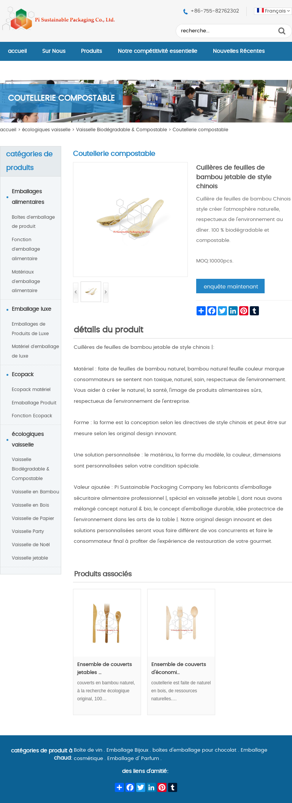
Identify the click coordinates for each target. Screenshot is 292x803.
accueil (17, 51)
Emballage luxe (31, 309)
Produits (91, 51)
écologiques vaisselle (46, 129)
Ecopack (22, 374)
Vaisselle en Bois (30, 505)
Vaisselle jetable (30, 558)
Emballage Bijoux (127, 750)
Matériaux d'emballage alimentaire (26, 281)
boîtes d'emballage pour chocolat (194, 750)
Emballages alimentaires (28, 197)
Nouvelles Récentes (239, 51)
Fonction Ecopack (32, 415)
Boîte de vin (88, 750)
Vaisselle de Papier (33, 518)
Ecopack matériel (31, 389)
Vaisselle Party (28, 531)
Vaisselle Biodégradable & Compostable (121, 129)
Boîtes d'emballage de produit (33, 222)
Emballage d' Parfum (133, 758)
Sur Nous (53, 51)
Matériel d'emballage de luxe (35, 351)
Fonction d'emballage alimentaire (26, 249)
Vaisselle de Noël (31, 544)
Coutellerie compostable (200, 129)
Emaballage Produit (34, 403)
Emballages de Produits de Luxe (30, 329)
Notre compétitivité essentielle (157, 51)
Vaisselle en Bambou (35, 492)
